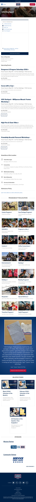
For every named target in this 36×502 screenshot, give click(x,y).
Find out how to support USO (18, 370)
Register (4, 115)
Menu (3, 4)
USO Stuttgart (18, 1)
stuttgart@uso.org (6, 25)
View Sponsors (30, 466)
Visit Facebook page (7, 29)
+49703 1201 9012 (6, 23)
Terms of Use (18, 492)
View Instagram (6, 30)
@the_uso (5, 27)
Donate (32, 4)
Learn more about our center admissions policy (11, 192)
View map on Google (15, 53)
